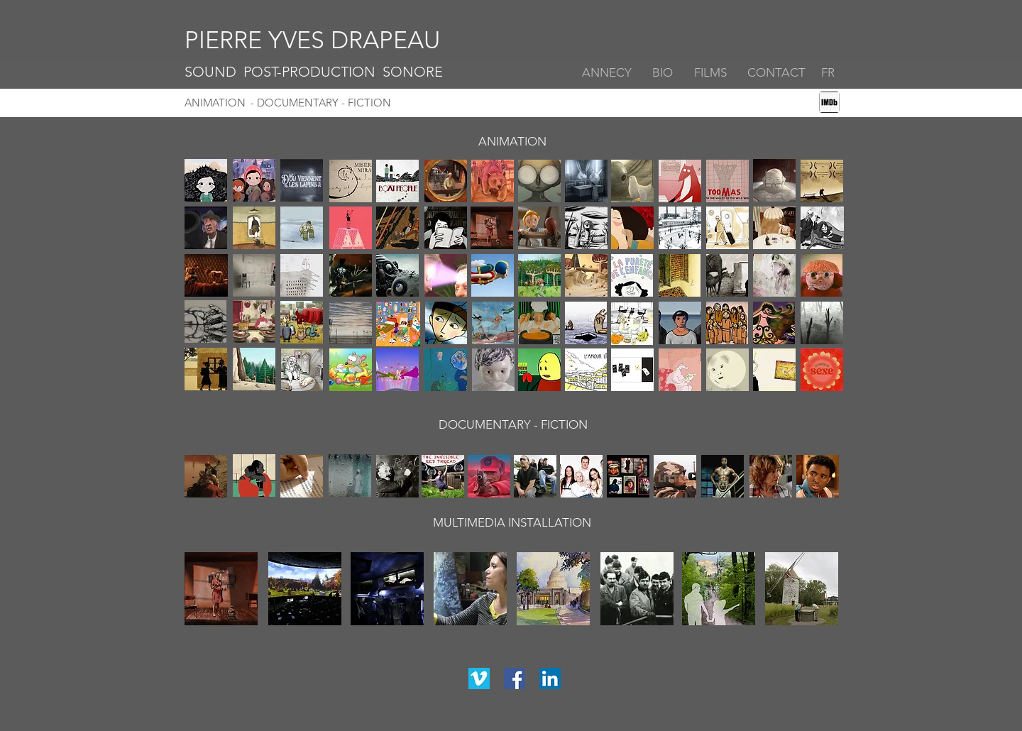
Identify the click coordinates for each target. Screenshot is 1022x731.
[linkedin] (550, 678)
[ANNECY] (608, 72)
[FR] (824, 73)
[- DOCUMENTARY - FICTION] (394, 102)
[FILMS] (713, 72)
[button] (777, 73)
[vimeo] (479, 678)
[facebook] (514, 678)
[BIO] (664, 72)
